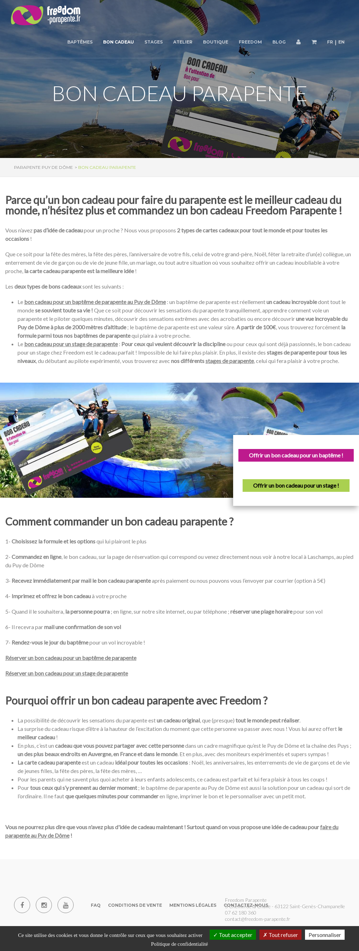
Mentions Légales (192, 905)
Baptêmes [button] (80, 42)
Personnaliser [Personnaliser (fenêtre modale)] (325, 934)
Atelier (182, 42)
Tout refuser (280, 934)
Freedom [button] (250, 42)
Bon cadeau (118, 42)
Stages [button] (153, 42)
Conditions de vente (135, 905)
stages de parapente (229, 360)
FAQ (96, 905)
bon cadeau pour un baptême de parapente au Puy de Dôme (95, 301)
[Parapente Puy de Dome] (46, 15)
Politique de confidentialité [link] (179, 944)
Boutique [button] (215, 42)
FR (330, 42)
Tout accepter (232, 934)
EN (341, 42)
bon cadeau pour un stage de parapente (71, 344)
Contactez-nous (246, 905)
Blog (279, 42)
